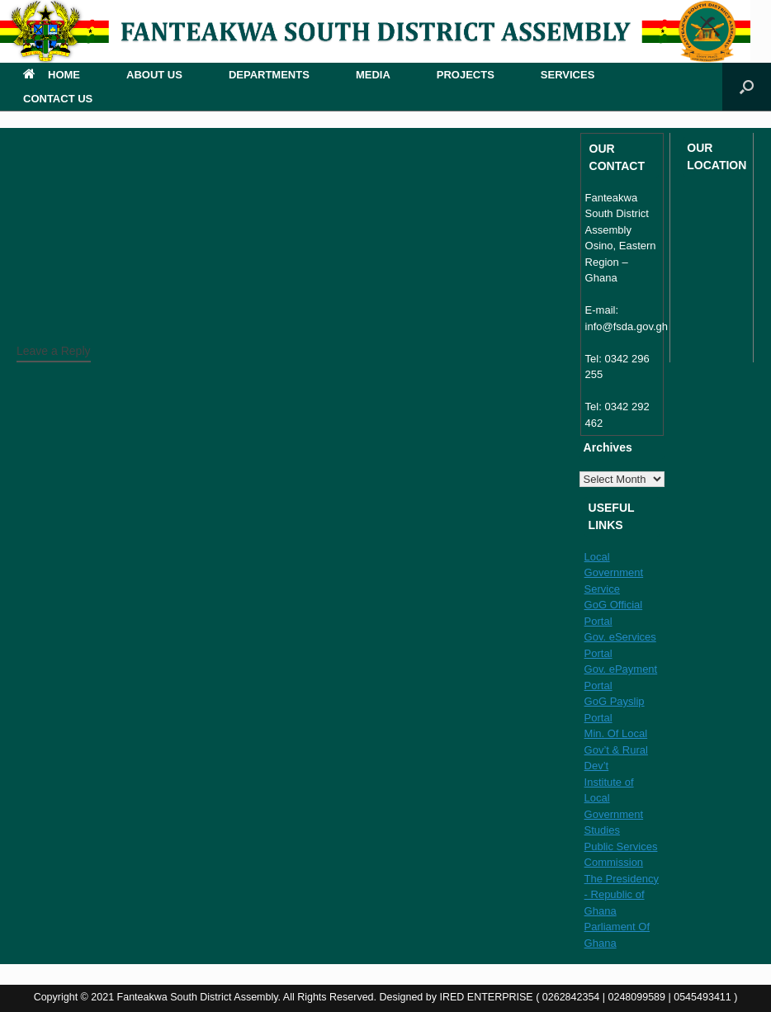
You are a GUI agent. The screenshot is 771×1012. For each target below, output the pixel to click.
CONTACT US (57, 98)
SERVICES (568, 75)
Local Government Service (614, 573)
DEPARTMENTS (269, 75)
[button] (746, 87)
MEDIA (373, 75)
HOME (51, 75)
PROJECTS (465, 75)
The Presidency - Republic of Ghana (621, 894)
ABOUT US (154, 75)
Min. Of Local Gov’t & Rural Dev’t (616, 749)
